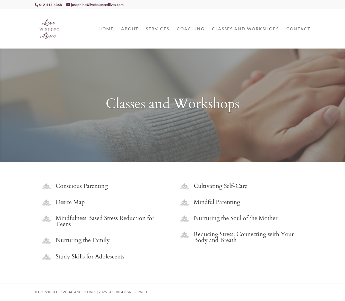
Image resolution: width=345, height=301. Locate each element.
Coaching (190, 29)
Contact (298, 29)
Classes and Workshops (245, 29)
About (129, 29)
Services (157, 29)
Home (106, 29)
